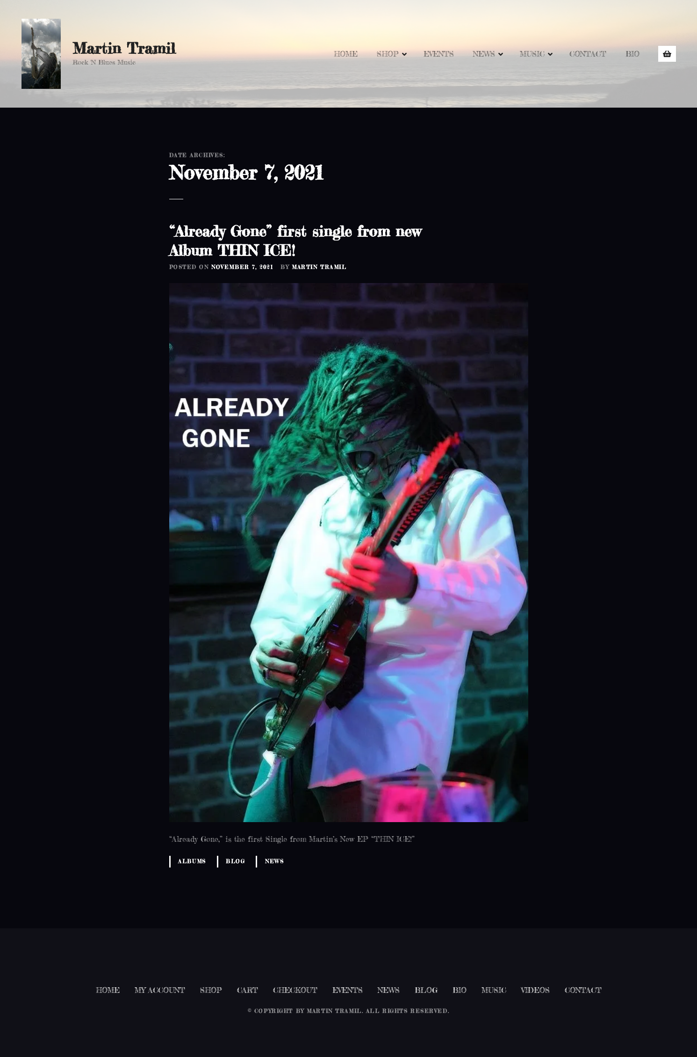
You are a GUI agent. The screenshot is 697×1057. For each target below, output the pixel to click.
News (274, 861)
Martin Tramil (123, 48)
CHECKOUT (295, 990)
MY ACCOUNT (160, 990)
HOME (346, 53)
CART (247, 990)
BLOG (426, 990)
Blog (235, 861)
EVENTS (439, 53)
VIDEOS (535, 990)
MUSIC (532, 53)
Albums (192, 861)
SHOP (388, 53)
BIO (632, 53)
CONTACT (587, 53)
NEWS (484, 53)
